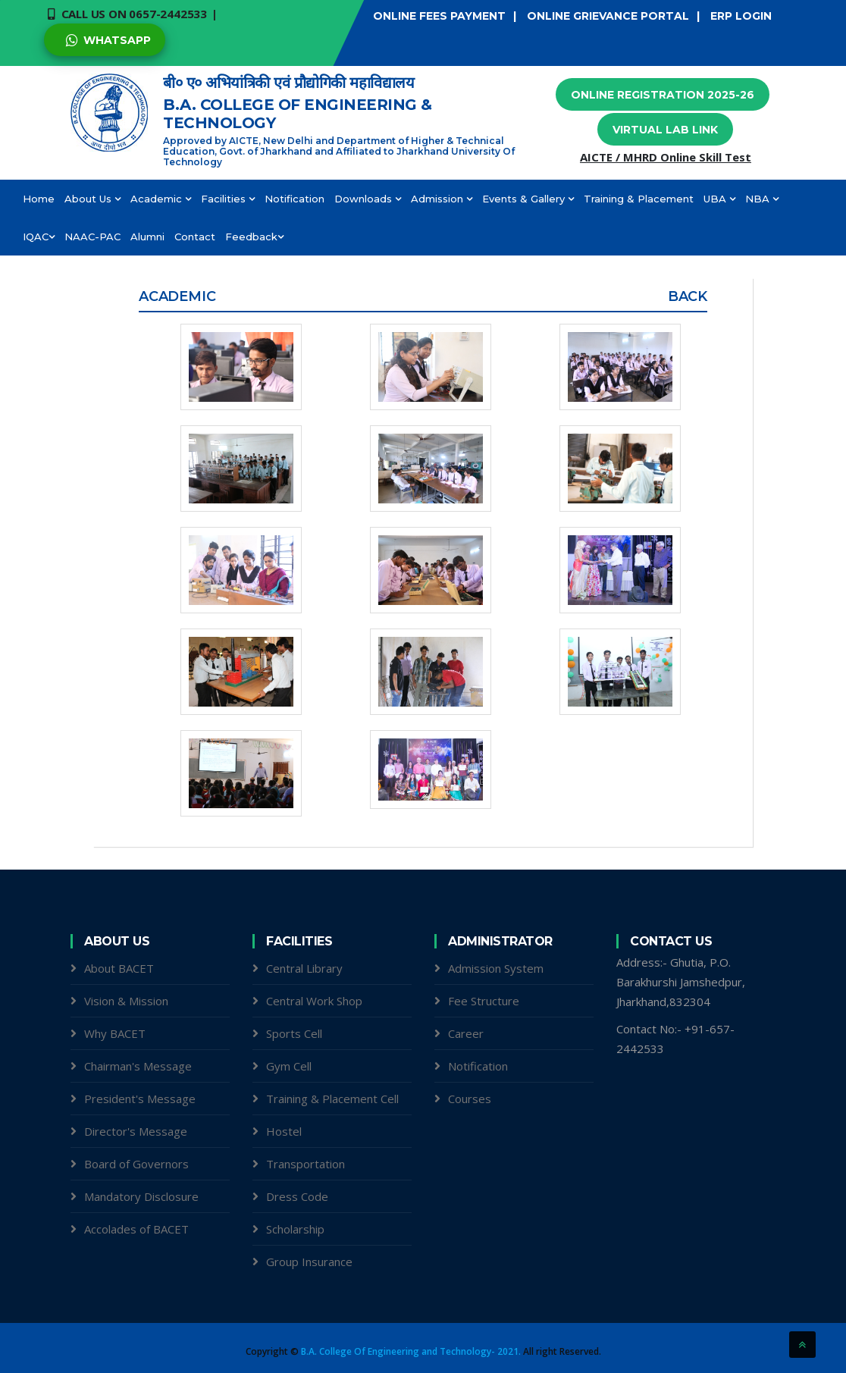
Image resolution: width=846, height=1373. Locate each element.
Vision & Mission (126, 1000)
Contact (194, 236)
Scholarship (295, 1229)
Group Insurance (309, 1261)
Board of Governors (136, 1163)
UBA (719, 199)
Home (39, 199)
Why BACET (115, 1033)
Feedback (254, 236)
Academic (160, 199)
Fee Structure (483, 1000)
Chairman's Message (138, 1066)
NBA (762, 199)
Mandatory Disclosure (141, 1196)
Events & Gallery (528, 199)
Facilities (228, 199)
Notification (294, 199)
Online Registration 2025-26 (662, 95)
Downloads (367, 199)
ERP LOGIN (741, 16)
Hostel (284, 1131)
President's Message (140, 1098)
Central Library (304, 968)
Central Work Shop (314, 1000)
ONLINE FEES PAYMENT (439, 16)
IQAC (39, 236)
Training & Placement (639, 199)
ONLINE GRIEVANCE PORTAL (608, 16)
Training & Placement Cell (332, 1098)
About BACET (119, 968)
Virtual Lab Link (665, 129)
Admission (441, 199)
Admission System (496, 968)
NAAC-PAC (92, 236)
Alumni (147, 236)
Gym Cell (289, 1066)
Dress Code (297, 1196)
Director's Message (135, 1131)
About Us (92, 199)
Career (466, 1033)
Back (687, 296)
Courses (469, 1098)
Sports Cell (294, 1033)
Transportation (305, 1163)
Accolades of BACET (136, 1229)
